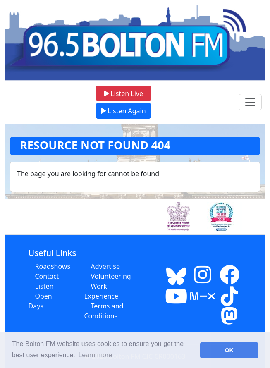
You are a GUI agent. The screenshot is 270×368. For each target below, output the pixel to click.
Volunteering (111, 276)
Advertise (105, 266)
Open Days (40, 301)
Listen (44, 286)
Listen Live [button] (123, 93)
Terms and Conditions (104, 310)
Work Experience (101, 291)
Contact (47, 276)
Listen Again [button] (123, 110)
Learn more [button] (95, 354)
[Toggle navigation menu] (250, 102)
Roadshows (53, 266)
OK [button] (229, 350)
